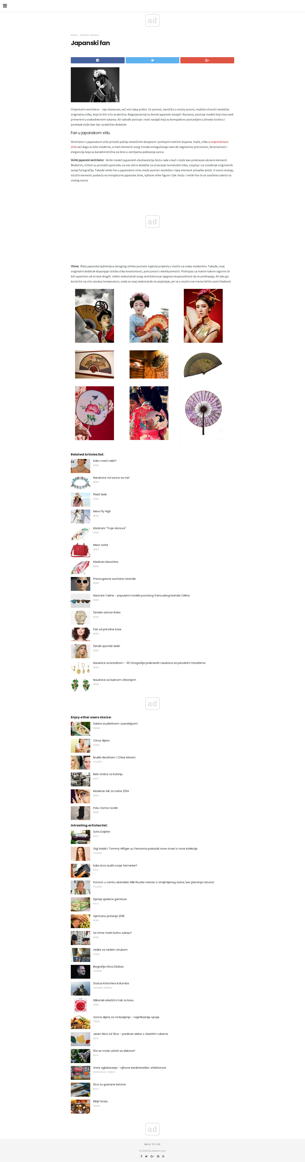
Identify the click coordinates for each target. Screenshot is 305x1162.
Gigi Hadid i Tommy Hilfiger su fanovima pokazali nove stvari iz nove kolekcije (145, 849)
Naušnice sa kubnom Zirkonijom (114, 680)
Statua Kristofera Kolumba (111, 983)
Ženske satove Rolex (107, 612)
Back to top (152, 1144)
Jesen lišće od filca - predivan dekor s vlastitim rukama (130, 1034)
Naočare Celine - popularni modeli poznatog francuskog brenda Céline (141, 595)
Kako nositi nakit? (105, 461)
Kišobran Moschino (105, 562)
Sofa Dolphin (101, 832)
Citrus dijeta (101, 740)
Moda (74, 35)
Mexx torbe (100, 545)
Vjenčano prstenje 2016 (108, 916)
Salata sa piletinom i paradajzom (115, 724)
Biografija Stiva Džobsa (108, 967)
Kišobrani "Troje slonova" (109, 528)
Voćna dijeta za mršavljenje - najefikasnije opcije (126, 1017)
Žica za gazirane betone (109, 1084)
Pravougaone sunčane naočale (114, 579)
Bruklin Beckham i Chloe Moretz (114, 757)
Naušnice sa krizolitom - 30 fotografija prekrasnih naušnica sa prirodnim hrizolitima (149, 663)
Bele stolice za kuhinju (108, 774)
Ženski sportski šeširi (106, 646)
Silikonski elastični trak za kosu (113, 1000)
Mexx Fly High (102, 511)
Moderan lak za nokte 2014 (111, 791)
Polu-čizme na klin (105, 808)
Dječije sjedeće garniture (110, 899)
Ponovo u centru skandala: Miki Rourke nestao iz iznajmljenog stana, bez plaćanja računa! (153, 882)
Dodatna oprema (89, 35)
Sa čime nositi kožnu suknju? (112, 933)
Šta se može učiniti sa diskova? (114, 1051)
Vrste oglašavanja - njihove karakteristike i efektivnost (129, 1068)
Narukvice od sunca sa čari (111, 478)
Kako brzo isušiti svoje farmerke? (115, 865)
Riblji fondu (100, 1101)
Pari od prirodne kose (107, 629)
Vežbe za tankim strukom (110, 950)
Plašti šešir (100, 494)
